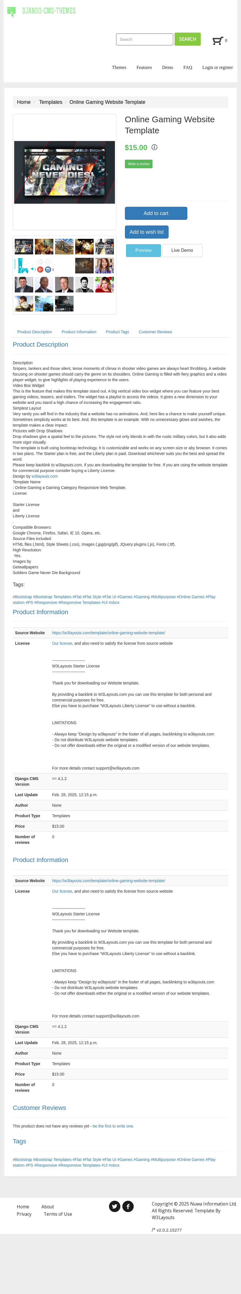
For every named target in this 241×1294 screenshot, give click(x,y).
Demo (167, 67)
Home (24, 102)
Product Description (34, 332)
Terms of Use (58, 1214)
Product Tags (117, 332)
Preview (143, 250)
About (47, 1207)
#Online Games (191, 597)
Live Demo (182, 250)
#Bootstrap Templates (53, 597)
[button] (20, 172)
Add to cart (156, 213)
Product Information (79, 332)
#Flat (78, 597)
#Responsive (46, 602)
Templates (50, 102)
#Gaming (142, 597)
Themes (119, 67)
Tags (19, 1141)
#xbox (114, 602)
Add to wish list (147, 232)
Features (144, 67)
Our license (62, 643)
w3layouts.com (45, 476)
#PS (30, 602)
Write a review (139, 164)
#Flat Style (92, 597)
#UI (105, 602)
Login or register (217, 67)
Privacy (24, 1214)
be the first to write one (113, 1126)
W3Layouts (163, 1217)
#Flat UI (110, 597)
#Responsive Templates (79, 602)
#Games (126, 597)
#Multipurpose (164, 597)
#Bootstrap (23, 597)
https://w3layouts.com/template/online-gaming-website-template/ (108, 633)
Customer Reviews (155, 332)
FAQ (187, 67)
